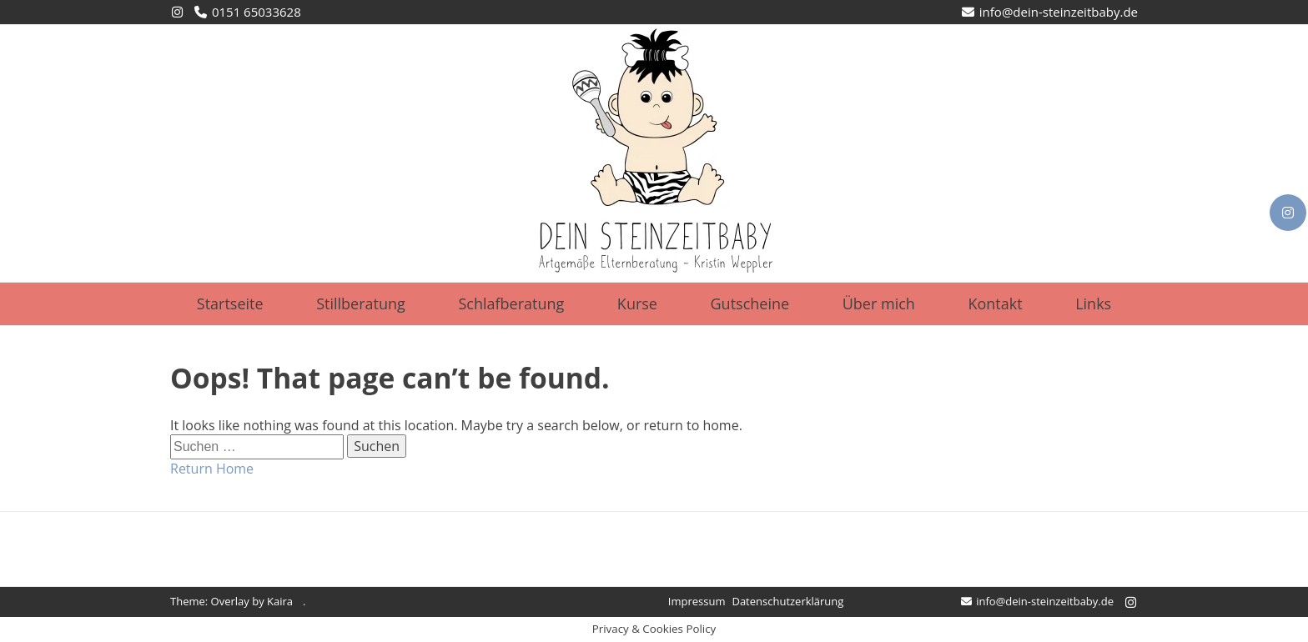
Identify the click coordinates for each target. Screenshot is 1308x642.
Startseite (230, 303)
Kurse (637, 303)
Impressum (697, 601)
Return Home (212, 468)
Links (1093, 303)
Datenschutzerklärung (787, 601)
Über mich (879, 303)
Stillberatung (360, 303)
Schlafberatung (511, 303)
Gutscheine (750, 303)
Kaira (280, 601)
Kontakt (995, 303)
